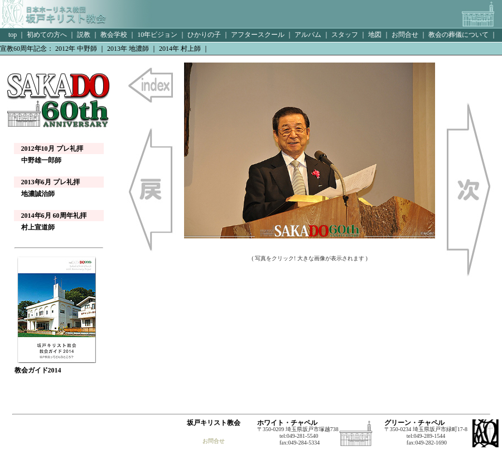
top (12, 35)
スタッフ (344, 35)
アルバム (308, 35)
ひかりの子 (204, 35)
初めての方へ (47, 35)
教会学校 (113, 35)
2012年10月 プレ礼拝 (52, 148)
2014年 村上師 (180, 48)
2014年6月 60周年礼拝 (53, 215)
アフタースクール (257, 35)
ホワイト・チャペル (287, 423)
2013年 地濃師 (128, 48)
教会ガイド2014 (56, 366)
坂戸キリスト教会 (213, 423)
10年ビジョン (157, 35)
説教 (83, 35)
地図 (375, 35)
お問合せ (405, 35)
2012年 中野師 (76, 48)
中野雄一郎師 (38, 160)
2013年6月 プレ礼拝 (50, 182)
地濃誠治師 (35, 194)
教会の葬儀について (458, 35)
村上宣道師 (35, 227)
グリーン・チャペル (414, 423)
